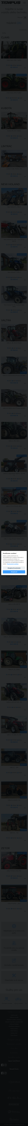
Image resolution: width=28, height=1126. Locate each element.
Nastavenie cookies (12, 564)
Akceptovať (14, 571)
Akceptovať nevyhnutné (14, 568)
